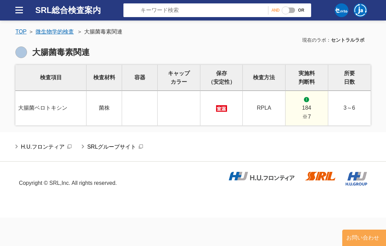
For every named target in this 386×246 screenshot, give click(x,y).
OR (301, 10)
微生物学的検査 (55, 32)
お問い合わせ (362, 238)
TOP (21, 32)
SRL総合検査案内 (68, 10)
